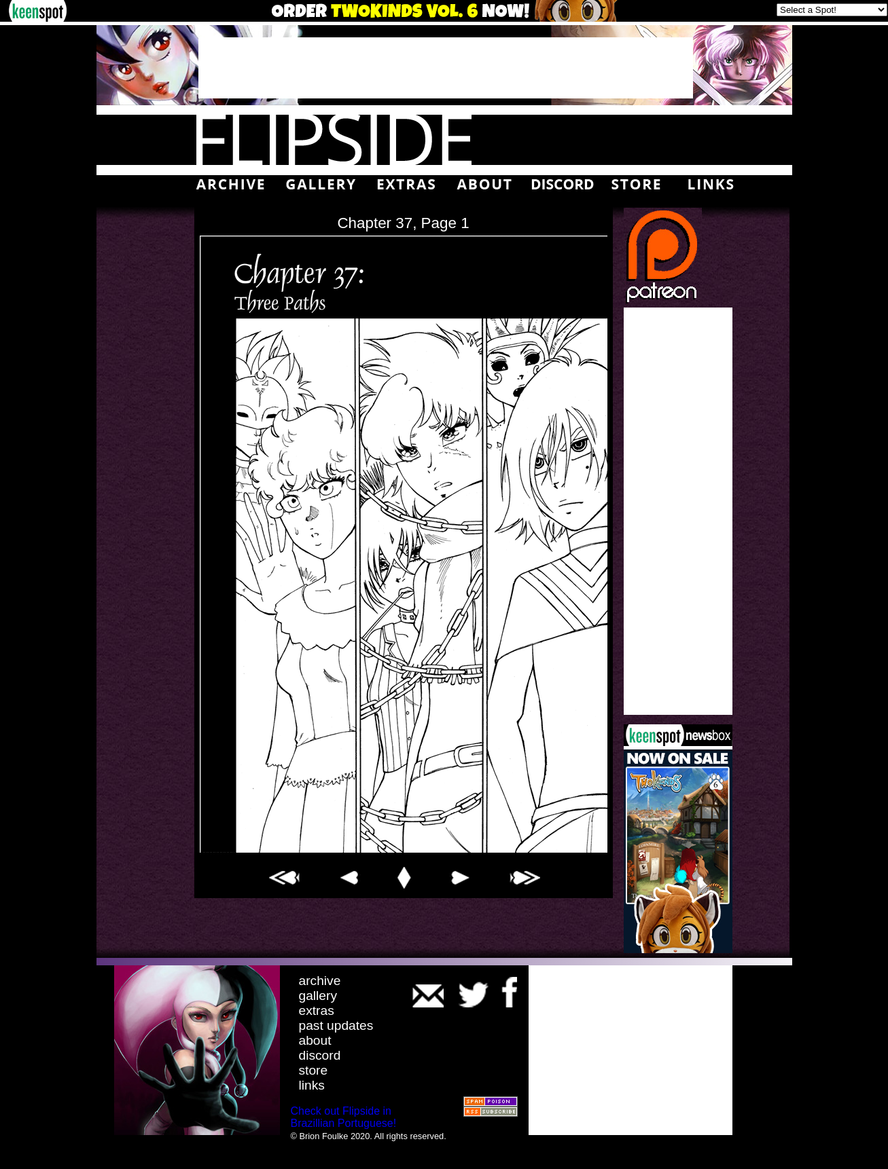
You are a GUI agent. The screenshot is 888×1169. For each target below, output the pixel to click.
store (313, 1070)
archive (320, 980)
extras (316, 1010)
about (315, 1040)
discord (320, 1055)
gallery (318, 995)
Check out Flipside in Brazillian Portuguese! (344, 1117)
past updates (336, 1025)
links (312, 1085)
